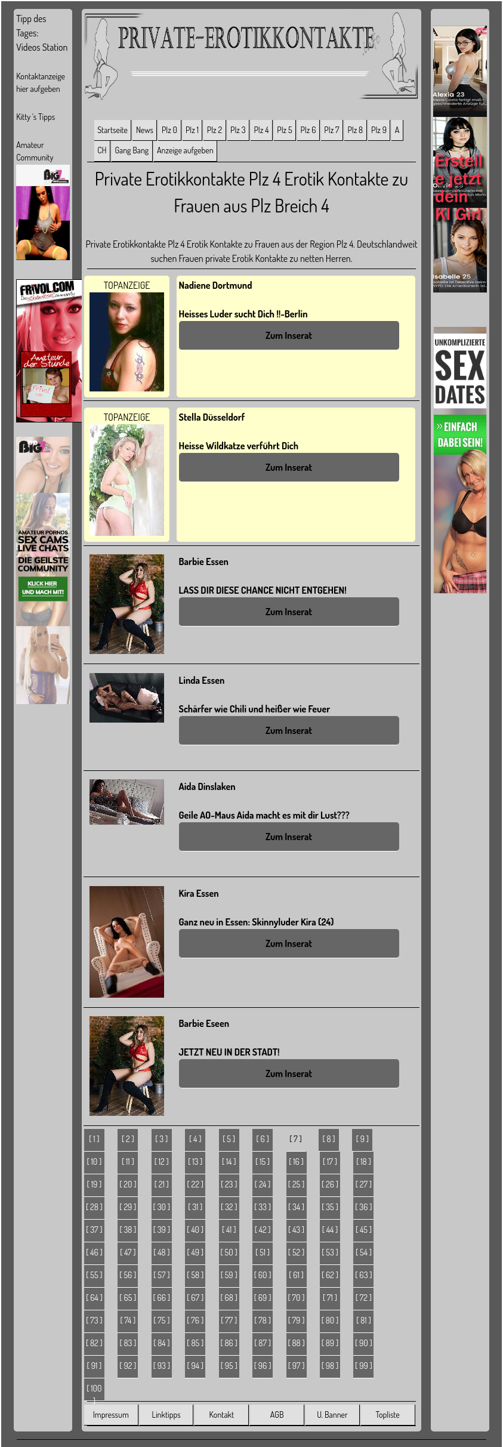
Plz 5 (284, 130)
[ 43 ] (296, 1229)
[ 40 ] (195, 1229)
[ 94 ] (195, 1365)
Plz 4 (261, 130)
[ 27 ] (364, 1184)
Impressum (111, 1414)
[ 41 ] (229, 1229)
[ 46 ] (94, 1252)
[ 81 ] (363, 1320)
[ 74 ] (127, 1320)
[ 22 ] (195, 1184)
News (144, 130)
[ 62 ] (330, 1275)
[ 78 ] (262, 1320)
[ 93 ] (161, 1365)
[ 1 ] (94, 1139)
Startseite (112, 130)
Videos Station (41, 47)
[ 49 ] (195, 1252)
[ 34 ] (296, 1207)
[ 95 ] (229, 1365)
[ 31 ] (195, 1207)
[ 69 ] (262, 1297)
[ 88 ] (296, 1343)
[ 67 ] (195, 1297)
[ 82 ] (94, 1343)
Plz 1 (192, 130)
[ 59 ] (229, 1275)
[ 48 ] (161, 1252)
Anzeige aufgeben (185, 150)
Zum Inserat (289, 335)
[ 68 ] (228, 1297)
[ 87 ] (262, 1343)
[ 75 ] (161, 1320)
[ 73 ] (94, 1320)
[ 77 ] (229, 1320)
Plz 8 (355, 130)
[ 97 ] (296, 1365)
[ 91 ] (94, 1365)
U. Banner (332, 1414)
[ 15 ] (262, 1161)
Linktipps (166, 1414)
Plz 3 (238, 130)
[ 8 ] (328, 1139)
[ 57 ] (161, 1275)
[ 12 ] (162, 1161)
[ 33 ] (262, 1207)
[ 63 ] (363, 1275)
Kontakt (221, 1414)
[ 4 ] (195, 1139)
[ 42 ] (263, 1229)
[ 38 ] (127, 1229)
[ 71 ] (330, 1297)
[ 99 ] (363, 1365)
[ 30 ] (161, 1207)
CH (101, 150)
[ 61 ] (296, 1275)
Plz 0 (169, 130)
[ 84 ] (161, 1343)
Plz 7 (331, 130)
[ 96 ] (262, 1365)
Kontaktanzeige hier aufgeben (40, 82)
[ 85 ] (195, 1343)
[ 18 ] (363, 1161)
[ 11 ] (128, 1161)
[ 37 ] (94, 1229)
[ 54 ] (364, 1252)
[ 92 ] (127, 1365)
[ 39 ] (161, 1229)
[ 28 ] (94, 1207)
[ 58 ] (195, 1275)
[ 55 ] (94, 1275)
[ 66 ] (161, 1297)
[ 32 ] (229, 1207)
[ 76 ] (195, 1320)
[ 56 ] (127, 1275)
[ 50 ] (229, 1252)
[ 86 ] (228, 1343)
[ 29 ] (127, 1207)
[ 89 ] (330, 1343)
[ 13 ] (195, 1161)
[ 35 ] (330, 1207)
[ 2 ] (128, 1139)
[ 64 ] (94, 1297)
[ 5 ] (229, 1139)
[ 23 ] (229, 1184)
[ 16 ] (296, 1161)
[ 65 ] (127, 1297)
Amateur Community (34, 151)
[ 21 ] (162, 1184)
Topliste (388, 1414)
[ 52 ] (296, 1252)
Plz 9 (379, 130)
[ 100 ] (94, 1392)
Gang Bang (132, 150)
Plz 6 (308, 130)
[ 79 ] (296, 1320)
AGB (277, 1414)
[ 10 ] (94, 1161)
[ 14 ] (229, 1161)
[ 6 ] (262, 1139)
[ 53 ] (330, 1252)
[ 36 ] (363, 1207)
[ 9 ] (362, 1139)
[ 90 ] (363, 1343)
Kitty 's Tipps (35, 117)
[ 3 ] (161, 1139)
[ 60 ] (262, 1275)
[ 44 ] (330, 1229)
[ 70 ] (296, 1297)
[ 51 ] (262, 1252)
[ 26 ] (330, 1184)
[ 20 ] (127, 1184)
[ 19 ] (94, 1184)
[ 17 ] (330, 1161)
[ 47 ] (127, 1252)
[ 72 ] (364, 1297)
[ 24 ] (263, 1184)
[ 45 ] (364, 1229)
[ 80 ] (330, 1320)
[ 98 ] (330, 1365)
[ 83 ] (127, 1343)
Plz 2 (214, 130)
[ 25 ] (296, 1184)
